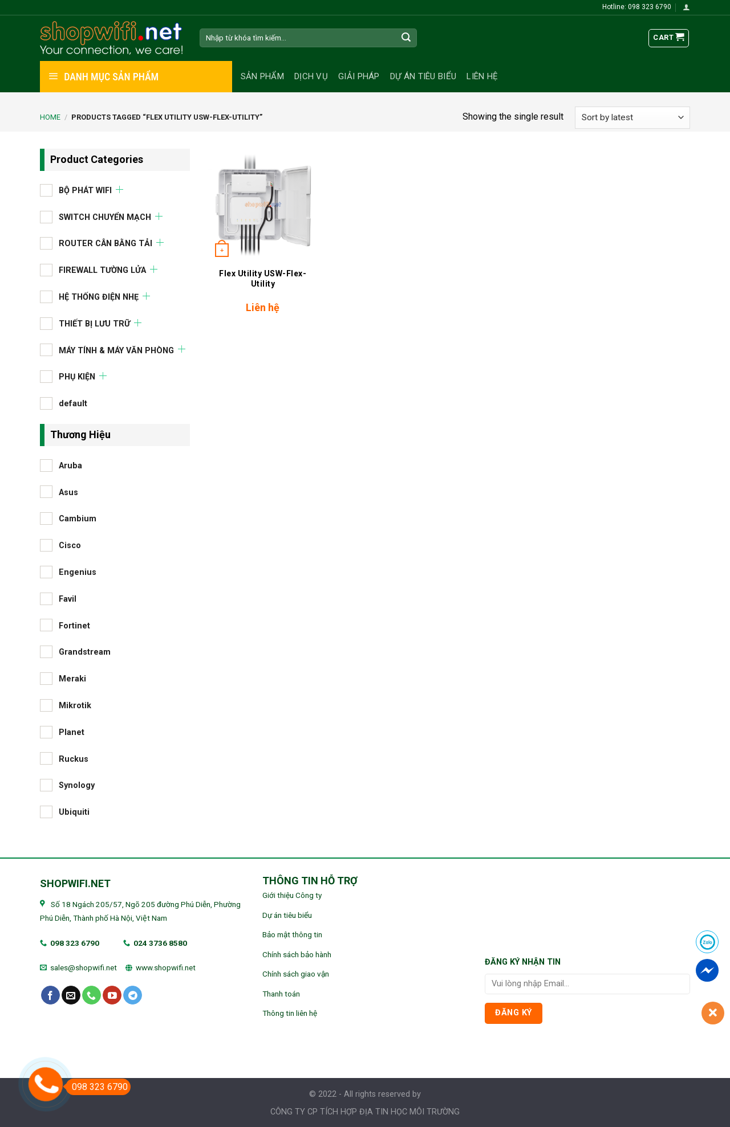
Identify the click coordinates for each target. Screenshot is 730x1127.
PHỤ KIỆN (77, 377)
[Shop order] (632, 118)
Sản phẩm (262, 76)
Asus (68, 492)
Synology (77, 785)
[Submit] (406, 38)
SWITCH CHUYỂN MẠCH (105, 217)
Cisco (70, 545)
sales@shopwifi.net (83, 967)
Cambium (77, 519)
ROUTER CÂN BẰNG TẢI (105, 243)
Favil (67, 598)
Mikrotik (75, 705)
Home (50, 117)
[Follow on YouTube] (112, 995)
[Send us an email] (71, 995)
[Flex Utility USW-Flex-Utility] (262, 205)
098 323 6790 (74, 943)
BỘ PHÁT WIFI (85, 190)
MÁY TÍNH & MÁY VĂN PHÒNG (116, 350)
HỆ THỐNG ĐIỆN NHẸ (99, 296)
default (73, 404)
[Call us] (91, 995)
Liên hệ (482, 76)
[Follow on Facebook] (50, 995)
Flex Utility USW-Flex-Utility (262, 278)
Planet (71, 732)
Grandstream (85, 652)
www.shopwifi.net (166, 967)
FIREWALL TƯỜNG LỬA (102, 270)
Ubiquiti (74, 812)
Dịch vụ (311, 76)
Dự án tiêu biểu (423, 76)
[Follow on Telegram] (132, 995)
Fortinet (74, 625)
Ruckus (73, 758)
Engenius (77, 572)
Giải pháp (359, 76)
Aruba (70, 465)
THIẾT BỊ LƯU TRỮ (94, 323)
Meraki (72, 679)
